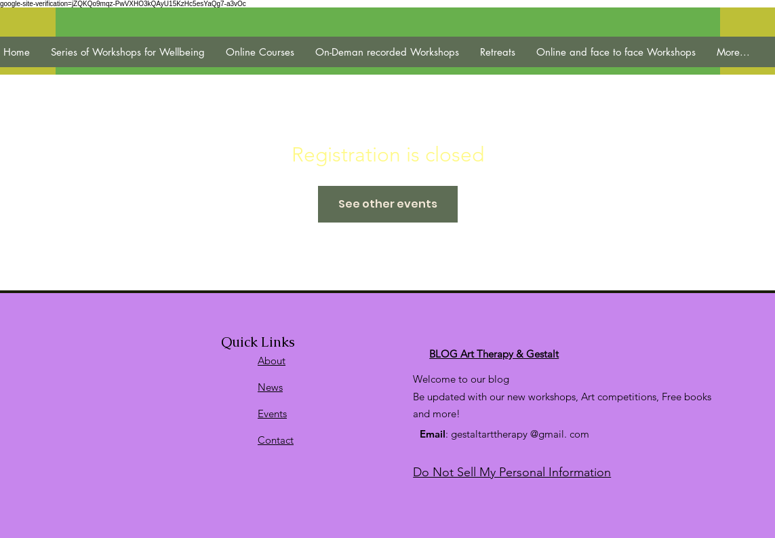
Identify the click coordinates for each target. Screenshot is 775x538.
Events (272, 413)
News (270, 387)
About (271, 360)
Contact (276, 440)
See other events (387, 204)
